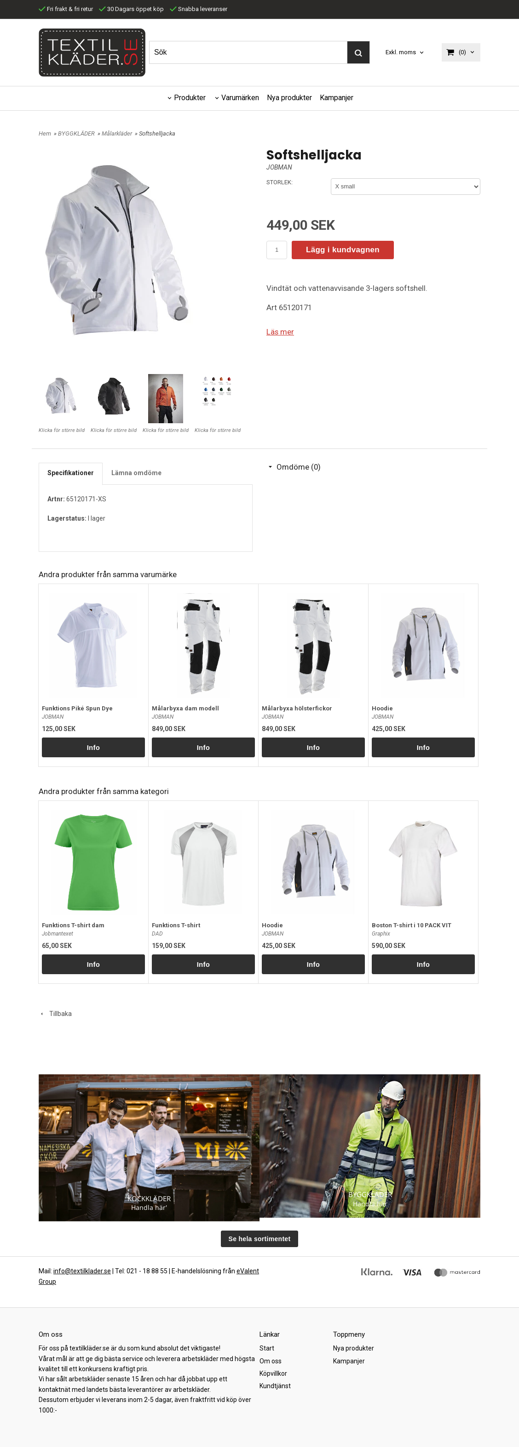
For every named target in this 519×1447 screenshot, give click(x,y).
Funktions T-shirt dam (73, 925)
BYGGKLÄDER (77, 133)
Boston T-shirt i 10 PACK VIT (411, 925)
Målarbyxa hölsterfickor (297, 708)
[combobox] (405, 52)
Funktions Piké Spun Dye (77, 708)
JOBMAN (279, 167)
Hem (45, 133)
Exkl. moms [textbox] (401, 52)
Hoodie (382, 708)
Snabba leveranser (198, 9)
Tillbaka (55, 1013)
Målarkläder (117, 133)
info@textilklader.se (82, 1271)
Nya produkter (289, 97)
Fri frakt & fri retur (66, 9)
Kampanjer (336, 97)
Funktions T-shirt (176, 925)
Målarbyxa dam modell (185, 708)
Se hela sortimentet (260, 1239)
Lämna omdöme (136, 473)
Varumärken (240, 97)
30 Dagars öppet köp (131, 9)
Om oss (271, 1361)
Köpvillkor (273, 1373)
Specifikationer (70, 473)
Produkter (190, 97)
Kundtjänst (275, 1386)
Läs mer (280, 331)
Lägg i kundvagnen (343, 249)
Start (267, 1348)
